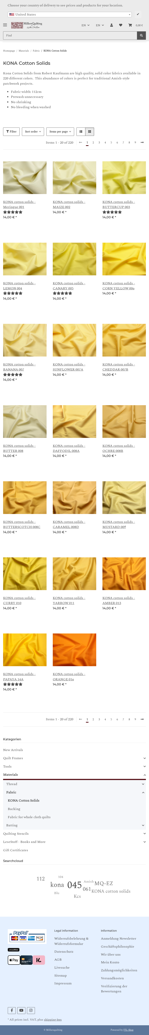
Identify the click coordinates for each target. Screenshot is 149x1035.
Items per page (58, 132)
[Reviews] (13, 212)
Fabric (11, 792)
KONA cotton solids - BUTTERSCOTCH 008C (21, 524)
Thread (11, 784)
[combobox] (70, 14)
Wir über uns (111, 954)
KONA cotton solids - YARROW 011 (69, 601)
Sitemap (60, 975)
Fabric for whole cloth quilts (29, 817)
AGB (58, 959)
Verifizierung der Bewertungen (114, 989)
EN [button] (83, 25)
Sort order (31, 132)
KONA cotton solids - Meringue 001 (19, 204)
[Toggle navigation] (5, 23)
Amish (89, 881)
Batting (12, 825)
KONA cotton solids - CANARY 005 (69, 286)
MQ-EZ (103, 883)
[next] (142, 142)
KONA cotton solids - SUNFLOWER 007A (69, 367)
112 (40, 879)
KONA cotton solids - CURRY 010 (19, 601)
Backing (14, 809)
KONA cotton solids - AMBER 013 (118, 601)
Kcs (77, 896)
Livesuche (62, 967)
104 (60, 876)
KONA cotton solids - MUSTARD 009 (118, 524)
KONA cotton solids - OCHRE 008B (118, 448)
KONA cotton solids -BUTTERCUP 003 (118, 204)
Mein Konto (110, 962)
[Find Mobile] (70, 35)
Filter (11, 132)
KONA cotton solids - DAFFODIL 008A (69, 448)
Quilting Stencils (16, 833)
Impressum (63, 983)
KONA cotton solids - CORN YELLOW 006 (118, 286)
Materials (10, 774)
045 (74, 885)
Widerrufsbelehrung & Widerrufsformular (71, 941)
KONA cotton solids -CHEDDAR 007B (118, 367)
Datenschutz (63, 951)
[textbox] (70, 14)
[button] (111, 25)
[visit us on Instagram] (31, 1010)
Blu (56, 893)
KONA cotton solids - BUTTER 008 (19, 448)
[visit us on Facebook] (12, 1010)
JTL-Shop (128, 1030)
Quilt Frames (13, 758)
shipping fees (53, 1019)
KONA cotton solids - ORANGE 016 (69, 677)
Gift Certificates (15, 850)
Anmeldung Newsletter (118, 938)
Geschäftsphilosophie (117, 946)
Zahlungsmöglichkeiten (119, 970)
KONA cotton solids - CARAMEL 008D (69, 524)
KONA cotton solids (111, 891)
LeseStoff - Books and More (24, 841)
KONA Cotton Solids (23, 800)
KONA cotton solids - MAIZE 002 (69, 204)
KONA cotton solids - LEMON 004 (19, 286)
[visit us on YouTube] (21, 1010)
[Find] (141, 35)
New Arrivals (13, 750)
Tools (7, 766)
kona (57, 885)
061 (87, 889)
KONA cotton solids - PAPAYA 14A (19, 677)
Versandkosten (112, 978)
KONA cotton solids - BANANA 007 (19, 367)
